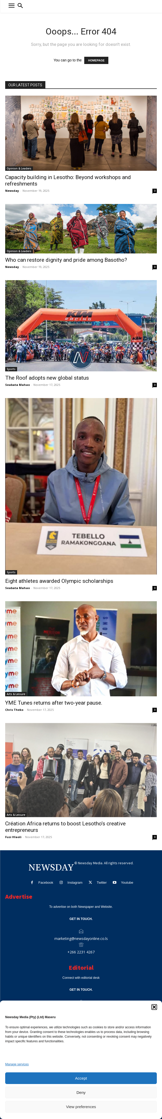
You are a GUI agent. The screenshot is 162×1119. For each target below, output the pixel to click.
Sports (11, 369)
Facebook (45, 882)
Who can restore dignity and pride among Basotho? (66, 260)
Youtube (127, 882)
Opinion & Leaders (19, 168)
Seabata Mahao (17, 385)
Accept (81, 1078)
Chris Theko (14, 710)
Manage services (17, 1064)
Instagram (74, 882)
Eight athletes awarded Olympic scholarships (59, 581)
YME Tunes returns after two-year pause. (53, 703)
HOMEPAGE (96, 60)
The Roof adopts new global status (47, 378)
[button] (154, 1007)
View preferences (81, 1106)
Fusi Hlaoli (13, 837)
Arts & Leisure (16, 694)
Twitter (102, 882)
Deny (81, 1092)
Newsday (12, 191)
